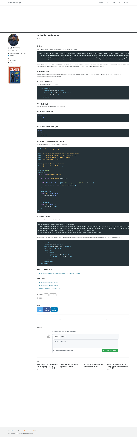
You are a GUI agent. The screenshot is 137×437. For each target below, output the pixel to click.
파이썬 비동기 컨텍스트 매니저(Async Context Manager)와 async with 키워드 (117, 387)
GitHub (22, 430)
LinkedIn (15, 430)
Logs (119, 2)
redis (46, 315)
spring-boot (53, 315)
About (107, 2)
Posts (114, 2)
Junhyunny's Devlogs (14, 2)
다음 (106, 339)
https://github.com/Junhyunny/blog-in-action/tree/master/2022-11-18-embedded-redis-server (67, 294)
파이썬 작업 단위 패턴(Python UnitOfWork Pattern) (69, 386)
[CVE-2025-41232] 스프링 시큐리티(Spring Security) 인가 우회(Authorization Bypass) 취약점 (47, 387)
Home (101, 2)
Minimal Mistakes (32, 433)
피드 (40, 430)
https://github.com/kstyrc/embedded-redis (52, 303)
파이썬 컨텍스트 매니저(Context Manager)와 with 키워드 (93, 386)
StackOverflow (32, 430)
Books (126, 2)
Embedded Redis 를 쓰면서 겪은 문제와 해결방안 (54, 309)
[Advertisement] (68, 19)
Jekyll (26, 433)
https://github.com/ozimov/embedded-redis (52, 306)
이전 (60, 339)
